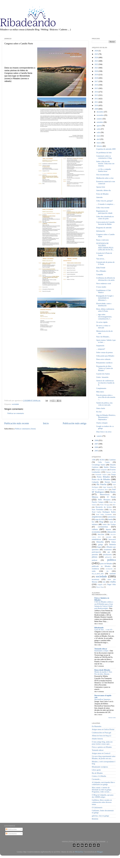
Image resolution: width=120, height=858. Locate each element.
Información (100, 231)
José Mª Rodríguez (104, 490)
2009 (96, 109)
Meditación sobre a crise (105, 178)
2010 (96, 105)
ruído (94, 571)
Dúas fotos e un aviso (103, 432)
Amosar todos (112, 717)
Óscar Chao (100, 587)
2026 (96, 51)
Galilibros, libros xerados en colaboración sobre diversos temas (102, 802)
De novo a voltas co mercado (103, 327)
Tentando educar (100, 649)
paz (109, 552)
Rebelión (95, 819)
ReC (114, 505)
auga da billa (99, 519)
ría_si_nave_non (97, 574)
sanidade (113, 574)
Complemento (101, 388)
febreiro (100, 146)
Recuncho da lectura (104, 507)
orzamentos (108, 549)
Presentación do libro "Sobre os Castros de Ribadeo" (104, 368)
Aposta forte (100, 187)
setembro (100, 122)
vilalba (113, 582)
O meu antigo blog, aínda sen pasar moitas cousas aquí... (102, 743)
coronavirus (103, 527)
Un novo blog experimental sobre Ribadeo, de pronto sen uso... (103, 757)
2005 (96, 451)
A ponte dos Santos (103, 374)
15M (93, 460)
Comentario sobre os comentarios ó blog (104, 157)
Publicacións (11, 829)
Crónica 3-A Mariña (99, 776)
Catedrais (112, 460)
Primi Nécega (104, 505)
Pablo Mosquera (104, 500)
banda (110, 519)
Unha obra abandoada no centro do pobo (105, 218)
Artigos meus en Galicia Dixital (103, 729)
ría (107, 571)
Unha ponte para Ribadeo (105, 356)
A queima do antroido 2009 (105, 149)
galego (100, 544)
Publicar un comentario (15, 413)
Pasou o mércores (102, 240)
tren (104, 582)
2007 (96, 444)
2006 (96, 447)
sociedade (15, 404)
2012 (96, 99)
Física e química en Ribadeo (102, 747)
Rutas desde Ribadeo (102, 670)
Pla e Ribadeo (101, 271)
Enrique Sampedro (101, 470)
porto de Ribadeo (106, 564)
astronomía (112, 517)
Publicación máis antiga (74, 423)
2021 (96, 68)
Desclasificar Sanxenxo (102, 699)
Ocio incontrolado (102, 175)
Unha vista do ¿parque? (104, 201)
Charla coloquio (102, 423)
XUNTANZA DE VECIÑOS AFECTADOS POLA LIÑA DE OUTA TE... (105, 246)
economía (96, 532)
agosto (99, 126)
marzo (99, 143)
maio (99, 136)
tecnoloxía (95, 579)
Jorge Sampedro (108, 487)
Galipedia (95, 482)
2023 (96, 61)
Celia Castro (103, 462)
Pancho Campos (98, 502)
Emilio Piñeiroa (110, 467)
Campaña (99, 274)
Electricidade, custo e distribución (103, 305)
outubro (100, 119)
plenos (94, 557)
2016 (96, 85)
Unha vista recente (102, 208)
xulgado (100, 584)
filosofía (99, 542)
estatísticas (96, 539)
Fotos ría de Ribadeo (101, 479)
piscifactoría (107, 554)
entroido (108, 537)
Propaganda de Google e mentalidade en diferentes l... (105, 298)
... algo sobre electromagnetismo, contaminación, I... (104, 316)
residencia (95, 569)
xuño (99, 132)
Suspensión (100, 346)
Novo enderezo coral (103, 283)
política (111, 559)
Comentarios (11, 834)
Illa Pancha (101, 484)
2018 (96, 78)
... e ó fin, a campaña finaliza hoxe (103, 170)
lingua (99, 547)
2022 (96, 64)
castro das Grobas (109, 524)
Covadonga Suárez (98, 465)
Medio (113, 492)
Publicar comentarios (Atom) (25, 429)
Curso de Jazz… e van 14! (103, 630)
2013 (96, 95)
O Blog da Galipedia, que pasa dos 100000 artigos (102, 796)
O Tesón (111, 497)
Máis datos (100, 392)
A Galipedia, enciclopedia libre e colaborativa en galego (103, 783)
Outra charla (100, 408)
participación (96, 552)
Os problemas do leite (104, 153)
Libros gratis (96, 770)
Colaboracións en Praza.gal (101, 733)
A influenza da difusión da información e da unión (105, 279)
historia (112, 544)
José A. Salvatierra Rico (100, 489)
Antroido (99, 197)
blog (101, 522)
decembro (100, 112)
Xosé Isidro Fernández (104, 514)
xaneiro (99, 436)
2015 (96, 88)
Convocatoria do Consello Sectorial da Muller (105, 223)
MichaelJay (79, 852)
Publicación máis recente (16, 423)
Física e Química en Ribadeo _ (101, 599)
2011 (96, 102)
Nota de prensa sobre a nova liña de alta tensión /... (105, 397)
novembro (100, 115)
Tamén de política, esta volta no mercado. (104, 404)
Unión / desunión (102, 377)
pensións (95, 554)
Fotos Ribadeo (103, 477)
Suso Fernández (98, 509)
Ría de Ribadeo (97, 773)
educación (111, 532)
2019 (96, 75)
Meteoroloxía (104, 494)
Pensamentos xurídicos (104, 363)
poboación (108, 557)
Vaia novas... (100, 259)
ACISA (102, 460)
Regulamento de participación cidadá (104, 212)
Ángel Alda (111, 584)
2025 (96, 54)
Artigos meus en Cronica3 (101, 753)
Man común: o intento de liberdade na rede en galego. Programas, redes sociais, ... (102, 790)
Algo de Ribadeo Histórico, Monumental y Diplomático (106, 417)
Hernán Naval (110, 482)
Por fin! (99, 412)
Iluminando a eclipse (101, 651)
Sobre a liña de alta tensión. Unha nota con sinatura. (105, 163)
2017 (96, 81)
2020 (96, 71)
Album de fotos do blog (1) (101, 736)
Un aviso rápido (102, 322)
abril (98, 139)
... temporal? (100, 349)
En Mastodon (96, 726)
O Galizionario (97, 807)
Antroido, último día (103, 190)
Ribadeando (98, 628)
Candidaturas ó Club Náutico (103, 291)
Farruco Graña (111, 472)
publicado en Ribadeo (101, 566)
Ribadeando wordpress (100, 767)
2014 (96, 92)
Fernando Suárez (101, 474)
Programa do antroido (104, 228)
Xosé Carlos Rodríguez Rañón (104, 512)
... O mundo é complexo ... (105, 204)
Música (95, 497)
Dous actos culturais (103, 359)
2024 (96, 57)
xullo (99, 129)
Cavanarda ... (96, 779)
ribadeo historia (97, 739)
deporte (108, 529)
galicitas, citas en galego (100, 816)
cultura (95, 529)
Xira (110, 509)
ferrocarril (112, 539)
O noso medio (101, 287)
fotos (113, 542)
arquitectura (97, 517)
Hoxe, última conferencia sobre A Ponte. (105, 310)
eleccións (101, 534)
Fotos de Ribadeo (102, 194)
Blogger (100, 852)
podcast (94, 560)
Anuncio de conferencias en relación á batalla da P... (105, 383)
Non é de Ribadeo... (103, 337)
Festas (113, 474)
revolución (109, 569)
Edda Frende (100, 268)
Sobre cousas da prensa (104, 352)
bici (93, 522)
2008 (96, 440)
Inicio (46, 423)
